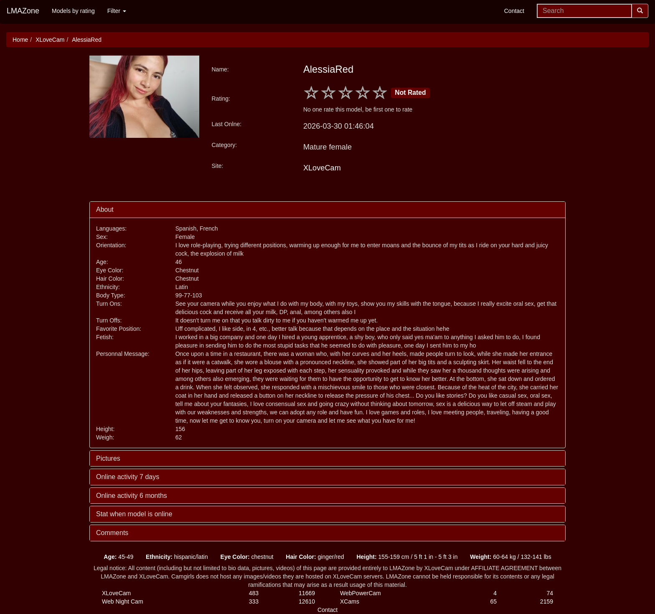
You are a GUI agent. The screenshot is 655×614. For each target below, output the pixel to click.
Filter (116, 11)
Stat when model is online (134, 514)
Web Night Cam (122, 601)
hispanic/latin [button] (177, 556)
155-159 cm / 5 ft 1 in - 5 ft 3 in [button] (406, 556)
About (105, 209)
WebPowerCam (360, 593)
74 (549, 593)
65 (493, 601)
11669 (307, 593)
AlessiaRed (87, 39)
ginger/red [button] (315, 556)
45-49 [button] (118, 556)
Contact (514, 11)
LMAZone (23, 11)
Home (20, 39)
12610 (307, 601)
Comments (112, 532)
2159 (546, 601)
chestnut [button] (247, 556)
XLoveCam (50, 39)
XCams (349, 601)
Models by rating (73, 11)
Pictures (108, 458)
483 (254, 593)
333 (254, 601)
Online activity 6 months (131, 495)
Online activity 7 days (127, 476)
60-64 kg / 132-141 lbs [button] (510, 556)
